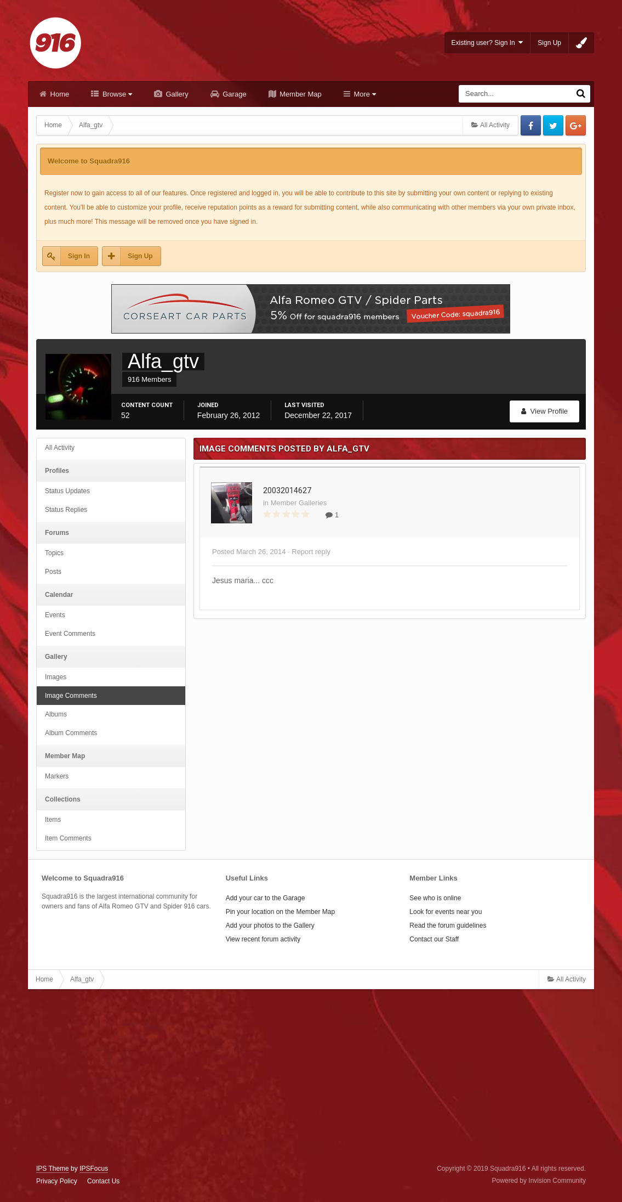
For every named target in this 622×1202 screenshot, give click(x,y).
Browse (116, 94)
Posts (53, 571)
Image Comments (71, 695)
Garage (234, 94)
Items (53, 819)
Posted (249, 552)
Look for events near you (445, 912)
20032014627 (287, 490)
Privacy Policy (56, 1181)
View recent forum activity (263, 939)
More (364, 94)
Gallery (176, 94)
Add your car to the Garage (265, 898)
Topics (54, 553)
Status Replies (66, 509)
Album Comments (71, 733)
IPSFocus (93, 1168)
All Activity (60, 448)
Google (576, 125)
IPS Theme (52, 1168)
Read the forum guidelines (447, 925)
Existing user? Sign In (487, 42)
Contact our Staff (434, 939)
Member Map (300, 94)
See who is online (435, 898)
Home (58, 94)
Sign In (79, 256)
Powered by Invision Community (539, 1180)
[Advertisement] (310, 1077)
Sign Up (549, 43)
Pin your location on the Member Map (280, 912)
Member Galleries (299, 503)
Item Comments (68, 838)
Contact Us (103, 1181)
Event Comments (70, 633)
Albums (56, 714)
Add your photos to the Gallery (270, 925)
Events (55, 615)
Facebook (531, 125)
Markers (57, 776)
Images (55, 677)
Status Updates (67, 491)
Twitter (553, 125)
